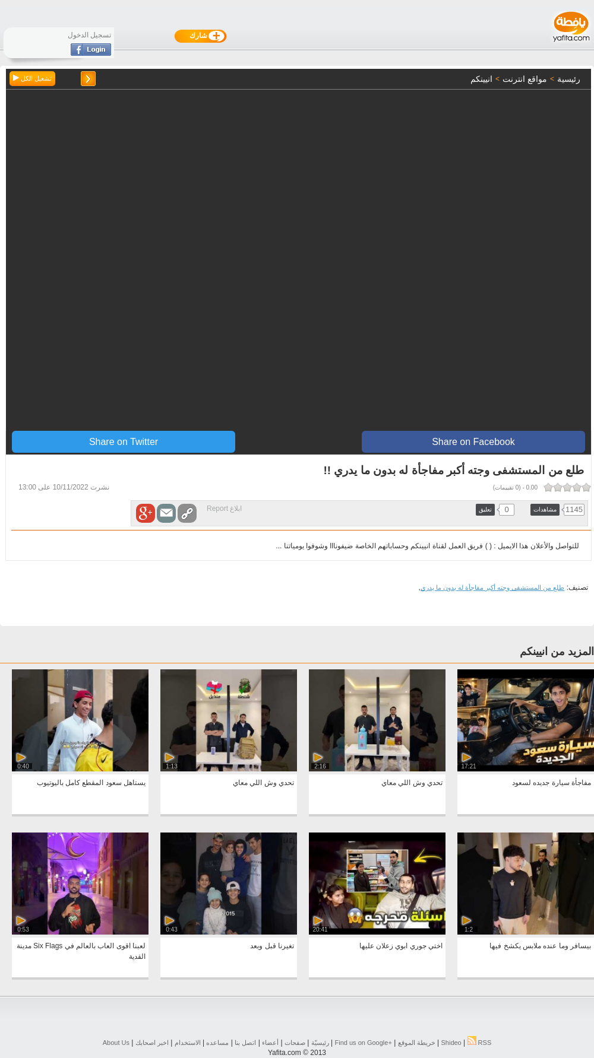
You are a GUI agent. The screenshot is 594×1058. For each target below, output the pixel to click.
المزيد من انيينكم (557, 651)
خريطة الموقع (416, 1042)
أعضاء (270, 1042)
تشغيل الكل (32, 78)
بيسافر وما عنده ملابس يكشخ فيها (540, 946)
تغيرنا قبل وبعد (272, 946)
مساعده (217, 1042)
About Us (116, 1042)
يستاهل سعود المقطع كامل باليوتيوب (91, 783)
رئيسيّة (320, 1042)
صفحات (295, 1042)
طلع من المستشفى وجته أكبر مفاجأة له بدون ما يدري (493, 587)
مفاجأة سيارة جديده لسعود (551, 783)
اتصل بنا (245, 1042)
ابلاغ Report (224, 508)
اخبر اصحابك (152, 1042)
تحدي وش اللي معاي (412, 783)
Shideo (451, 1042)
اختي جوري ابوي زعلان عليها (401, 946)
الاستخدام (188, 1042)
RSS (479, 1042)
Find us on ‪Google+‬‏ (363, 1042)
